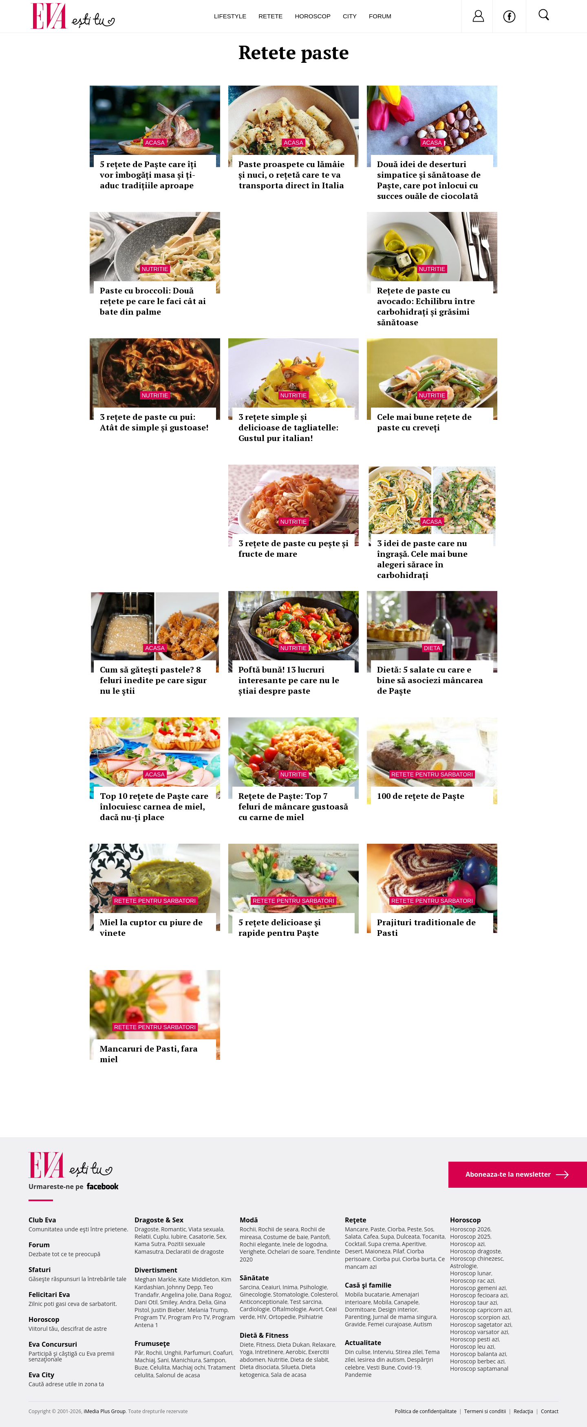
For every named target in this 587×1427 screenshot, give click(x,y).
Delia (205, 1302)
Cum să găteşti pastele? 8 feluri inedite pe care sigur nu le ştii (153, 680)
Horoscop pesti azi (474, 1339)
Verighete (252, 1251)
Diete (247, 1344)
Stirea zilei (408, 1352)
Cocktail (355, 1244)
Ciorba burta (419, 1259)
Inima (290, 1287)
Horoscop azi (467, 1244)
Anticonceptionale (264, 1302)
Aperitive (414, 1244)
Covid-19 (409, 1367)
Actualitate (363, 1342)
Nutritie (155, 269)
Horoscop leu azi (472, 1346)
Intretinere (269, 1352)
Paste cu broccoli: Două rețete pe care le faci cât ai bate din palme (153, 301)
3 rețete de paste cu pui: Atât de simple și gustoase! (154, 422)
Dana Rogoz (215, 1295)
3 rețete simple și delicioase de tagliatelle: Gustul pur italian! (288, 427)
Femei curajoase (389, 1324)
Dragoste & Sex (159, 1219)
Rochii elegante (260, 1244)
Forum (380, 16)
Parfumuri (197, 1352)
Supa (387, 1236)
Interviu (383, 1352)
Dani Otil (146, 1302)
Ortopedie (282, 1317)
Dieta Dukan (293, 1344)
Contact (549, 1411)
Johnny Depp (184, 1287)
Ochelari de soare (290, 1251)
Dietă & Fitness (264, 1335)
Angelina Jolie (179, 1295)
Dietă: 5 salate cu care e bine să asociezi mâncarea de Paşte (430, 680)
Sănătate (254, 1277)
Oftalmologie (289, 1309)
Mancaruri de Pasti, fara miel (149, 1054)
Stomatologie (290, 1294)
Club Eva (42, 1219)
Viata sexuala (205, 1229)
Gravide (355, 1324)
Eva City (41, 1374)
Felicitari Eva (49, 1294)
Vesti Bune (381, 1367)
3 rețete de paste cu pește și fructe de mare (293, 548)
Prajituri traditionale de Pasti (426, 927)
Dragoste (147, 1229)
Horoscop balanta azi (478, 1354)
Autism (422, 1324)
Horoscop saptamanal (479, 1368)
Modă (249, 1219)
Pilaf (398, 1251)
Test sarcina (306, 1302)
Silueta (290, 1367)
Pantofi (320, 1237)
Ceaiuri (271, 1287)
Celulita (160, 1367)
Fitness (265, 1344)
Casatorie (201, 1236)
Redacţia (523, 1411)
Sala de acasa (288, 1374)
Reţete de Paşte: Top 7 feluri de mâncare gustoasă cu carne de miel (293, 806)
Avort (316, 1309)
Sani (163, 1360)
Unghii (172, 1352)
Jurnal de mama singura (404, 1317)
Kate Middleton (198, 1279)
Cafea (370, 1236)
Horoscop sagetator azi (480, 1324)
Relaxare (323, 1344)
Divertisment (156, 1270)
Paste (378, 1229)
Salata (353, 1236)
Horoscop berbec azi (477, 1361)
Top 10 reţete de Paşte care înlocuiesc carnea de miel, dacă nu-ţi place (154, 806)
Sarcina (249, 1287)
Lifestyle (230, 16)
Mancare (356, 1229)
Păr (139, 1352)
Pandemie (358, 1374)
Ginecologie (255, 1294)
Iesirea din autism (381, 1359)
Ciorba (396, 1229)
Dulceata (407, 1236)
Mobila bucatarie (367, 1294)
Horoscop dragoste (475, 1251)
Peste (414, 1229)
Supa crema (383, 1244)
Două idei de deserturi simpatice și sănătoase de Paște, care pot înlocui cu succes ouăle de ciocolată (429, 180)
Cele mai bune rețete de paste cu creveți (424, 422)
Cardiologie (255, 1309)
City (350, 16)
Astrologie (463, 1266)
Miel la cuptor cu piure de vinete (151, 927)
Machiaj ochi (188, 1367)
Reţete (355, 1219)
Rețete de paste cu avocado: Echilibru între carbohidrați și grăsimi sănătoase (426, 306)
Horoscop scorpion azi (479, 1317)
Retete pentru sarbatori (432, 774)
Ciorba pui (386, 1259)
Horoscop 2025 (470, 1236)
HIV (262, 1317)
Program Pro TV (189, 1317)
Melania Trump (207, 1310)
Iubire (178, 1236)
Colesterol (324, 1294)
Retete (270, 16)
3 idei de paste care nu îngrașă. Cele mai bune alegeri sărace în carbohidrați (422, 559)
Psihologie (313, 1287)
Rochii (154, 1352)
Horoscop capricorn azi (480, 1310)
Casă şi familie (368, 1285)
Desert (353, 1251)
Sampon (214, 1360)
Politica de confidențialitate (426, 1411)
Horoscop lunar (470, 1273)
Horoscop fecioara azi (479, 1295)
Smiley (168, 1302)
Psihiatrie (310, 1317)
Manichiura (186, 1360)
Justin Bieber (168, 1310)
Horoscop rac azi (472, 1280)
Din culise (358, 1352)
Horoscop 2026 (470, 1229)
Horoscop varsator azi (479, 1332)
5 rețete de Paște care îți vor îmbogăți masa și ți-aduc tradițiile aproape (148, 175)
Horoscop (313, 16)
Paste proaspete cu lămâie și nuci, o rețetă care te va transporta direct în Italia (291, 175)
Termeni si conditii (485, 1411)
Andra (188, 1302)
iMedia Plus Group (105, 1411)
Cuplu (161, 1236)
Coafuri (222, 1352)
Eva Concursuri (53, 1344)
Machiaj (145, 1360)
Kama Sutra (150, 1244)
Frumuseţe (152, 1343)
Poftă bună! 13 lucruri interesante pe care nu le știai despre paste (288, 680)
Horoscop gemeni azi (478, 1288)
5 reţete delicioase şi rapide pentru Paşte (279, 927)
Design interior (397, 1309)
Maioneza (378, 1251)
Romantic (173, 1229)
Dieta (432, 648)
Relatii (143, 1236)
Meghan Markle (155, 1279)
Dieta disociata (259, 1367)
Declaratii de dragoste (195, 1251)
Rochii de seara (278, 1229)
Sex (221, 1236)
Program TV (150, 1317)
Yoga (246, 1352)
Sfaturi (40, 1269)
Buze (141, 1367)
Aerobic (296, 1352)
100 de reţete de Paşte (420, 795)
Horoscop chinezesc (476, 1258)
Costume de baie (285, 1237)
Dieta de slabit (309, 1359)
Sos (428, 1229)
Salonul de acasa (178, 1375)
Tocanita (433, 1236)
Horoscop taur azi (473, 1302)
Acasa (154, 142)
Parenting (358, 1317)
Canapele (406, 1302)
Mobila (382, 1302)
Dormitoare (360, 1309)
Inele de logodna (304, 1244)
